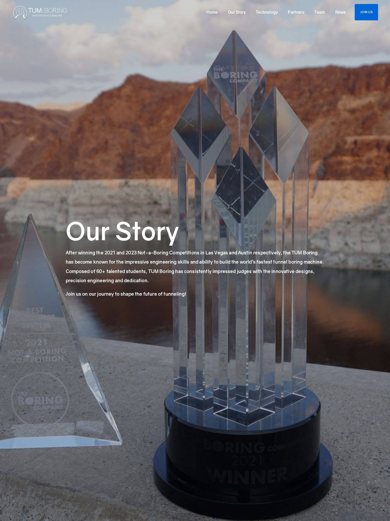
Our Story (236, 12)
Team (319, 12)
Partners (296, 12)
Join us (366, 12)
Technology (267, 12)
